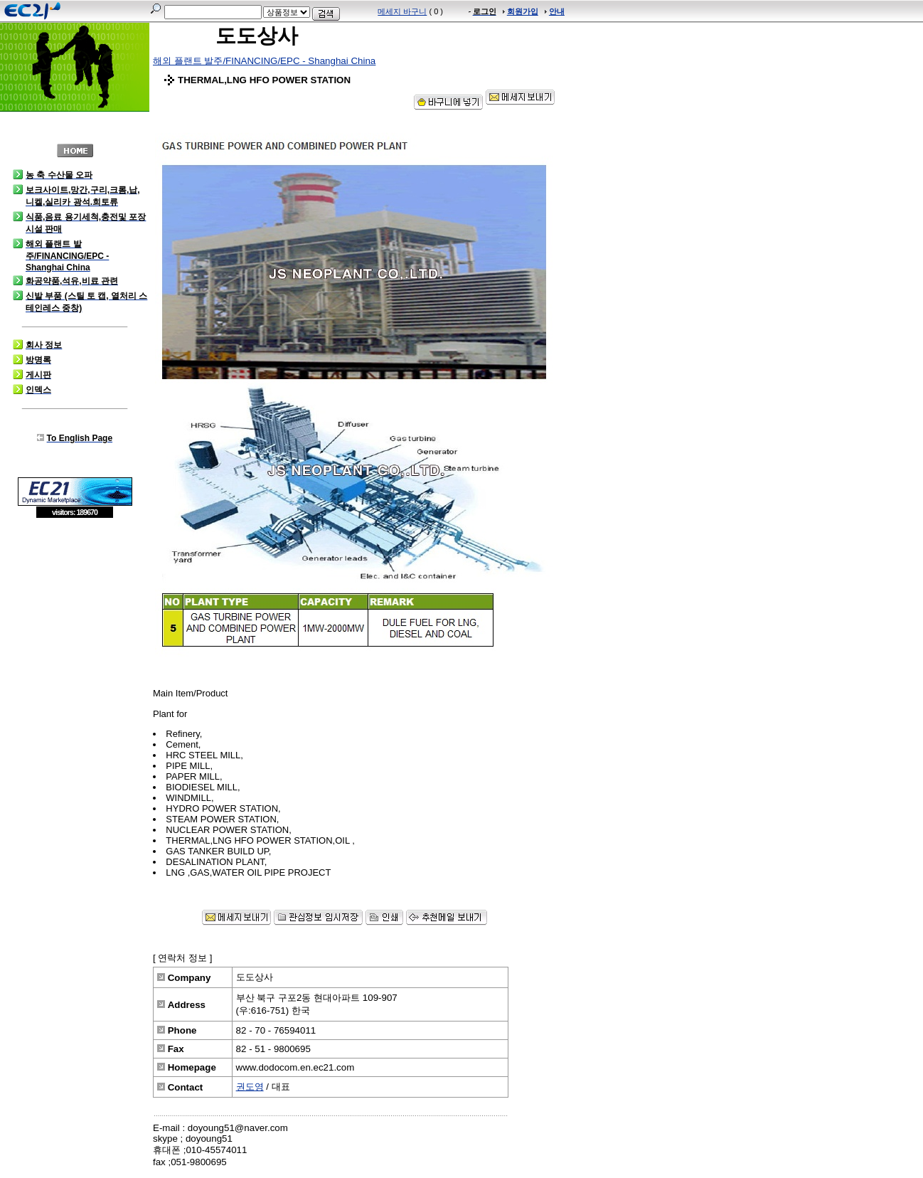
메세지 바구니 (402, 11)
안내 (557, 11)
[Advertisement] (75, 622)
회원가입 (522, 11)
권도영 (250, 1086)
